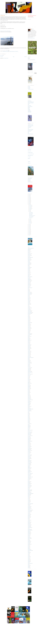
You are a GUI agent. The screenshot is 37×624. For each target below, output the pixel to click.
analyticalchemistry (30, 257)
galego (28, 382)
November (30, 206)
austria (28, 269)
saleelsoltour (29, 506)
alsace (28, 256)
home (28, 400)
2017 (29, 204)
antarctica (29, 258)
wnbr (28, 564)
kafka (28, 417)
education (29, 356)
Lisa (28, 128)
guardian (29, 392)
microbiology (29, 448)
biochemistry (29, 280)
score (28, 512)
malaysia (29, 440)
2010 (29, 230)
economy (29, 354)
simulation (29, 516)
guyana (28, 394)
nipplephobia (29, 467)
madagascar (29, 438)
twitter (28, 546)
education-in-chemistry (30, 357)
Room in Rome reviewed (29, 152)
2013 (29, 227)
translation (29, 542)
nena (28, 459)
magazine (29, 439)
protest (28, 491)
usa (28, 551)
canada (28, 302)
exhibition (29, 369)
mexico (28, 447)
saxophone (29, 507)
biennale (29, 278)
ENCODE (29, 360)
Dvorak (28, 349)
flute (28, 377)
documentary (29, 344)
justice (28, 416)
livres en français (29, 435)
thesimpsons (29, 537)
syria (28, 528)
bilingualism (29, 279)
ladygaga (29, 425)
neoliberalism (29, 460)
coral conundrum (31, 212)
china (28, 316)
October (30, 207)
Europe (28, 366)
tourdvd (28, 540)
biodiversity (29, 281)
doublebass (29, 345)
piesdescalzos (29, 485)
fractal (28, 380)
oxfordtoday (29, 478)
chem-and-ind (29, 311)
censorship (29, 309)
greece (28, 390)
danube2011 (29, 336)
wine (28, 562)
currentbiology (4, 51)
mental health (29, 446)
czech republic (29, 334)
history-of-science (30, 399)
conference (29, 327)
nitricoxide (29, 468)
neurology (29, 463)
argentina (29, 264)
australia (29, 268)
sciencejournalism (12, 51)
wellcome (29, 560)
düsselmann (29, 348)
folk (28, 378)
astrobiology (29, 267)
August (30, 209)
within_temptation (30, 563)
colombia (29, 324)
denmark (29, 338)
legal (28, 429)
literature (29, 434)
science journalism (30, 178)
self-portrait (29, 514)
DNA (28, 343)
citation (28, 320)
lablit (28, 424)
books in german (29, 293)
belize (28, 275)
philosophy (29, 481)
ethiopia (29, 365)
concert (28, 326)
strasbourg (29, 525)
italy (28, 414)
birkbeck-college (29, 287)
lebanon (28, 427)
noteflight (29, 109)
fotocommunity (29, 105)
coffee (28, 323)
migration (29, 449)
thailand (29, 535)
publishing (29, 494)
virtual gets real (2, 15)
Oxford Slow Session (30, 130)
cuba (28, 331)
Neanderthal (29, 458)
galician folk (29, 383)
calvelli (28, 301)
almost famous (29, 255)
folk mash (29, 379)
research (29, 501)
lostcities (29, 437)
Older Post (25, 56)
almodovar (29, 254)
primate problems (31, 213)
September (30, 208)
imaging (29, 404)
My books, (29, 86)
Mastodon (29, 58)
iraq (28, 412)
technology (16, 51)
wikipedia (29, 561)
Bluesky (34, 59)
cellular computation (31, 216)
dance (28, 335)
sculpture (29, 513)
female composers (30, 372)
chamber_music (29, 310)
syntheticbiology (29, 527)
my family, (29, 88)
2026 (29, 194)
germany (29, 388)
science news (29, 179)
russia (28, 505)
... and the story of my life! (30, 89)
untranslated (29, 549)
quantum (29, 495)
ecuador (28, 355)
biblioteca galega (29, 276)
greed (28, 391)
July (29, 210)
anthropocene (29, 259)
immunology (29, 406)
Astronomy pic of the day (30, 125)
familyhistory (29, 371)
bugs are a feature (29, 149)
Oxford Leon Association (30, 129)
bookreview (29, 292)
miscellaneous (29, 450)
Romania (29, 504)
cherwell (29, 314)
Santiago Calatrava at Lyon (30, 155)
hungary (29, 402)
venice (28, 553)
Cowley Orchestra (30, 126)
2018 (29, 203)
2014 (29, 226)
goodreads (29, 107)
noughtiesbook (29, 471)
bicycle (28, 277)
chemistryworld (29, 313)
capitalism (29, 304)
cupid (28, 332)
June (29, 211)
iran (28, 411)
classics (28, 321)
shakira (28, 515)
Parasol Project (29, 131)
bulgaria (29, 298)
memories (29, 445)
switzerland (29, 526)
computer (29, 325)
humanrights (29, 401)
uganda (28, 547)
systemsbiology (29, 529)
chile (28, 315)
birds (28, 286)
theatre (28, 536)
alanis (28, 252)
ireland (28, 413)
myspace (29, 108)
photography (29, 483)
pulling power (28, 158)
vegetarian (29, 552)
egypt (28, 358)
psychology (29, 492)
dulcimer (29, 346)
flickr (28, 104)
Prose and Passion (19, 3)
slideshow (29, 517)
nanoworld (29, 457)
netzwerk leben (29, 462)
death (28, 337)
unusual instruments (30, 550)
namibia (29, 456)
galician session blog (30, 106)
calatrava (29, 300)
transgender (29, 541)
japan (28, 415)
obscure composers (30, 473)
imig (28, 405)
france (28, 381)
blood (28, 290)
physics (28, 484)
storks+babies (29, 524)
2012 (29, 228)
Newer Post (1, 56)
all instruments (29, 253)
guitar (28, 393)
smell (28, 518)
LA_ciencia (29, 423)
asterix (28, 266)
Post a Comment (2, 55)
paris (28, 479)
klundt (28, 422)
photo (28, 482)
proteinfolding (29, 490)
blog (28, 289)
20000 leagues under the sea (32, 215)
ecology (8, 51)
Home (13, 56)
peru (28, 480)
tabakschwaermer (29, 530)
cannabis (29, 303)
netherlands (29, 461)
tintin (28, 539)
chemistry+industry (30, 312)
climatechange (29, 322)
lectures (28, 428)
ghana (28, 389)
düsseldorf (29, 347)
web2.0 (28, 558)
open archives (29, 474)
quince (28, 496)
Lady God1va (29, 127)
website (28, 559)
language (29, 426)
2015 (29, 225)
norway (28, 469)
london (28, 436)
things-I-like (29, 538)
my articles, (29, 87)
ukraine (28, 548)
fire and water (28, 161)
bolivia (28, 291)
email (28, 359)
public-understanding (30, 493)
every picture (29, 367)
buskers (28, 299)
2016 (29, 224)
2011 (29, 229)
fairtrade (29, 370)
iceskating (29, 403)
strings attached (30, 214)
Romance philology (30, 503)
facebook (29, 103)
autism (28, 270)
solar (28, 519)
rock (28, 502)
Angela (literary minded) (30, 124)
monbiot (29, 451)
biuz (28, 288)
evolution (29, 368)
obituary (29, 472)
